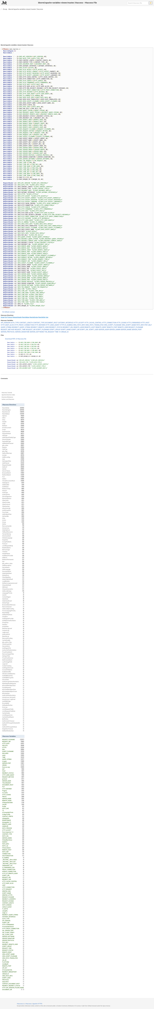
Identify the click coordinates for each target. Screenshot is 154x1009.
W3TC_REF (13, 852)
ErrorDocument (13, 427)
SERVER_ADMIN (114, 329)
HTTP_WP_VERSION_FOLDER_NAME (13, 988)
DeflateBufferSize (13, 705)
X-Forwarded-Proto (13, 812)
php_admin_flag (13, 642)
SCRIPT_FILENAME (42, 329)
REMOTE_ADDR (78, 327)
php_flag (13, 451)
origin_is (13, 913)
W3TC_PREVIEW (13, 828)
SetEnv (13, 479)
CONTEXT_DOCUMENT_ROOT (13, 983)
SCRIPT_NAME (66, 329)
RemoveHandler (13, 526)
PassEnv (13, 624)
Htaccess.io (21, 1004)
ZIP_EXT (13, 968)
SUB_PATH (13, 982)
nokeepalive (13, 818)
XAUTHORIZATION (13, 856)
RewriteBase (25, 317)
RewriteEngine (34, 317)
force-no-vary (13, 767)
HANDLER (13, 826)
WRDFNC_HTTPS (13, 895)
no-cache (13, 793)
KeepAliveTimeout (13, 729)
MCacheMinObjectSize (13, 685)
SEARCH (13, 842)
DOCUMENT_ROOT (51, 323)
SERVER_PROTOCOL (8, 332)
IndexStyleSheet (13, 573)
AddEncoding (13, 457)
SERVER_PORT (137, 329)
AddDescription (13, 565)
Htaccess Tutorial (7, 392)
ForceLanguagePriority (13, 611)
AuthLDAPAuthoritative (13, 695)
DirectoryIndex (13, 439)
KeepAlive (13, 540)
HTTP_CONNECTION (109, 323)
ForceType (13, 512)
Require (13, 447)
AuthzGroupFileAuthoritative (13, 681)
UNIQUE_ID (65, 332)
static (13, 755)
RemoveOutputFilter (13, 654)
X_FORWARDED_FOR (13, 867)
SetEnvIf (13, 467)
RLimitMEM (13, 703)
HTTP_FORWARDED (134, 323)
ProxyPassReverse (13, 658)
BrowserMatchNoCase (13, 605)
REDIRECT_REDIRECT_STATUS (13, 985)
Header (13, 422)
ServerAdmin (13, 646)
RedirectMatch (13, 475)
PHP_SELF (148, 325)
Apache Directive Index (8, 395)
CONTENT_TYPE (38, 323)
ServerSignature (13, 496)
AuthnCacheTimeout (13, 721)
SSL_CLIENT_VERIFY (13, 932)
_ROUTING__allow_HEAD (13, 859)
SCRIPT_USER (93, 329)
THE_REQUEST (49, 332)
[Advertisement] (77, 26)
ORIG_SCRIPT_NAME (129, 325)
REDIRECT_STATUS (55, 327)
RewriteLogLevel (13, 628)
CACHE (13, 804)
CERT (13, 885)
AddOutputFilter (13, 514)
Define (13, 524)
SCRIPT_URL (84, 329)
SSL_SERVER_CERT (13, 930)
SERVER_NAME (126, 329)
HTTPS (62, 325)
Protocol (9, 317)
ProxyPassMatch (13, 652)
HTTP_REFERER (39, 325)
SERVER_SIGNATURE (22, 332)
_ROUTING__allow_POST (13, 863)
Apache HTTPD (37, 1004)
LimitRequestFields (13, 709)
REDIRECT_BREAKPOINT (13, 972)
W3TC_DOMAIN (13, 905)
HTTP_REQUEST (13, 889)
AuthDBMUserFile (13, 675)
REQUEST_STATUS (13, 950)
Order (13, 423)
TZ (60, 332)
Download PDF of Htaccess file (15, 339)
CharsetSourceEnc (13, 589)
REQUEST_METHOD (7, 329)
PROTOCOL (13, 980)
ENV (13, 749)
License (12, 312)
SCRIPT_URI (75, 329)
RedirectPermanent (13, 559)
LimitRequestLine (13, 715)
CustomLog (13, 630)
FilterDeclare (13, 506)
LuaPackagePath (13, 662)
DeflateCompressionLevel (13, 583)
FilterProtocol (13, 504)
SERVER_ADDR (104, 329)
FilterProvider (13, 502)
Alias (13, 518)
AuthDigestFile (13, 648)
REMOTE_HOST (90, 327)
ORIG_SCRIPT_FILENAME (112, 325)
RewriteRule (41, 317)
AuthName (13, 486)
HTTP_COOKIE (121, 323)
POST (13, 771)
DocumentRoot (13, 571)
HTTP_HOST (145, 323)
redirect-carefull (13, 907)
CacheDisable (13, 640)
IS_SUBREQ (69, 325)
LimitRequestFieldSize (13, 711)
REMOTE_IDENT (100, 327)
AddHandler (13, 485)
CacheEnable (13, 713)
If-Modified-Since (13, 840)
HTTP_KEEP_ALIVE (7, 325)
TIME (56, 332)
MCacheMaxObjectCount (13, 691)
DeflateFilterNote (13, 614)
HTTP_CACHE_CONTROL (93, 323)
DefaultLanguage (13, 538)
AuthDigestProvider (13, 618)
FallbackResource (13, 532)
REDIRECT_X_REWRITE (13, 899)
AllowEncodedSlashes (13, 674)
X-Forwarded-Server (13, 926)
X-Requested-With (13, 802)
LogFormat (13, 632)
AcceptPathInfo (13, 542)
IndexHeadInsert (13, 601)
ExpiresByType (13, 441)
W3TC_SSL (13, 836)
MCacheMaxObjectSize (13, 689)
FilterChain (13, 500)
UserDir (13, 595)
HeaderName (13, 553)
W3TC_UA (13, 846)
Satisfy (13, 469)
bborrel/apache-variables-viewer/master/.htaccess (26, 9)
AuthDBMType (13, 701)
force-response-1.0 (13, 832)
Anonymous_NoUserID (13, 697)
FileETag (13, 449)
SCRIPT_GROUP (54, 329)
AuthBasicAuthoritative (13, 620)
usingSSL (13, 911)
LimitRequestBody (13, 546)
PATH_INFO (140, 325)
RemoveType (13, 549)
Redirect (13, 425)
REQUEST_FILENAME (136, 327)
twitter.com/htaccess (8, 399)
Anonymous (13, 528)
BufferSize (13, 719)
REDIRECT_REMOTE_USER (40, 327)
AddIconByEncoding (13, 609)
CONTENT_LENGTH (26, 323)
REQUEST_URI (31, 329)
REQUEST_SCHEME (13, 901)
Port (6, 317)
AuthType (13, 492)
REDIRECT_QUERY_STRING (21, 327)
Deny (13, 420)
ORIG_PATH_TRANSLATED (94, 325)
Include (13, 455)
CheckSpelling (13, 577)
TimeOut (13, 551)
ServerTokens (13, 471)
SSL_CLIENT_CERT (13, 934)
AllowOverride (13, 508)
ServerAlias (13, 679)
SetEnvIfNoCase (13, 453)
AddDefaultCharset (13, 443)
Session (13, 490)
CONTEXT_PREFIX (13, 816)
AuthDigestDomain (13, 668)
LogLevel (13, 664)
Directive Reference (7, 397)
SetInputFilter (13, 656)
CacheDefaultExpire (13, 717)
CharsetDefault (13, 585)
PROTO (13, 796)
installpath (13, 964)
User (47, 317)
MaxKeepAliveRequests (13, 683)
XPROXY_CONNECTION (13, 871)
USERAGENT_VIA (13, 865)
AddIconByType (13, 591)
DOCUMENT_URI (12, 989)
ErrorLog (13, 707)
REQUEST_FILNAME (13, 897)
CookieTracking (13, 666)
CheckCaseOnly (13, 644)
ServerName (13, 567)
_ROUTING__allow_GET (13, 861)
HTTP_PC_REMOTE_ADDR (13, 873)
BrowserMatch (13, 473)
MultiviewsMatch (13, 660)
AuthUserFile (13, 494)
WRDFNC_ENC (13, 891)
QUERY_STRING (6, 327)
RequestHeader (17, 317)
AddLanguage (13, 569)
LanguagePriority (13, 593)
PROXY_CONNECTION (13, 869)
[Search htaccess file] (138, 3)
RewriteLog (13, 636)
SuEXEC (13, 725)
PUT (13, 787)
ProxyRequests (13, 687)
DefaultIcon (13, 575)
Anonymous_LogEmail (13, 699)
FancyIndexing (13, 534)
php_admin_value (13, 563)
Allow (13, 418)
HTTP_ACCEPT (79, 323)
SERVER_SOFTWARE (37, 332)
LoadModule (13, 581)
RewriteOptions (13, 498)
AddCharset (13, 463)
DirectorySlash (13, 536)
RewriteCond (13, 412)
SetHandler (13, 516)
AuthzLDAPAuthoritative (13, 650)
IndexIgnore (13, 483)
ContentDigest (13, 597)
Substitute (13, 599)
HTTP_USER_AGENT (52, 325)
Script (13, 429)
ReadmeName (13, 548)
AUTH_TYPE (15, 323)
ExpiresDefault (13, 433)
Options (13, 416)
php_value (13, 445)
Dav (13, 561)
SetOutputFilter (13, 461)
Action (13, 520)
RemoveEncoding (13, 638)
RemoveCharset (13, 607)
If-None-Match (13, 848)
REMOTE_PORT (112, 327)
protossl (13, 779)
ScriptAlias (13, 626)
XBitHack (13, 587)
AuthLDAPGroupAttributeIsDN (13, 723)
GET (13, 769)
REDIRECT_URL (68, 327)
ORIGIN (13, 765)
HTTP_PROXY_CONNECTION (24, 325)
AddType (13, 435)
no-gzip (13, 761)
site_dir (13, 960)
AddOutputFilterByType (13, 437)
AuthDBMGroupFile (13, 677)
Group (5, 9)
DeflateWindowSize (13, 731)
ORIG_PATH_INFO (79, 325)
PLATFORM (13, 962)
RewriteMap (13, 612)
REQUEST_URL (13, 877)
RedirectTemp (13, 488)
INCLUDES (13, 753)
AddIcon (13, 557)
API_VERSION (5, 323)
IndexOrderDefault (13, 579)
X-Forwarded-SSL (13, 970)
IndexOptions (13, 530)
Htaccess (29, 1004)
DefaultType (13, 603)
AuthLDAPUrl (13, 634)
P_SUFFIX (13, 909)
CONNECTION (13, 854)
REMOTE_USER (123, 327)
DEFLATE (13, 745)
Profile (13, 806)
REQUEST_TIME (20, 329)
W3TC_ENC (13, 808)
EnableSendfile (13, 672)
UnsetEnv (13, 616)
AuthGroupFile (13, 510)
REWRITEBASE (13, 820)
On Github (5, 312)
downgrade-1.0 (13, 822)
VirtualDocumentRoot (13, 481)
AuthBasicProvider (13, 555)
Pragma (13, 791)
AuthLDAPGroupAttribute (13, 727)
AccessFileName (13, 670)
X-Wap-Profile (13, 814)
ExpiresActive (13, 431)
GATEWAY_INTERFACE (66, 323)
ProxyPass (13, 622)
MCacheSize (13, 693)
